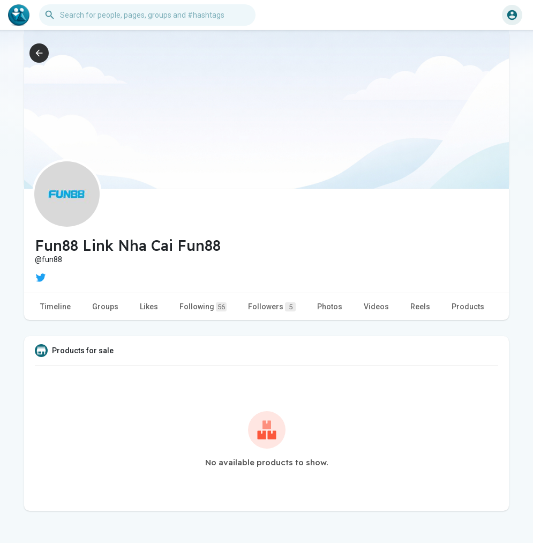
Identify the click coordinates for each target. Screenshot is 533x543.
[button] (147, 15)
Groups (105, 306)
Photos (329, 306)
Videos (376, 306)
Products (468, 306)
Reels (420, 306)
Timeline (55, 306)
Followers (272, 306)
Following (203, 306)
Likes (149, 306)
